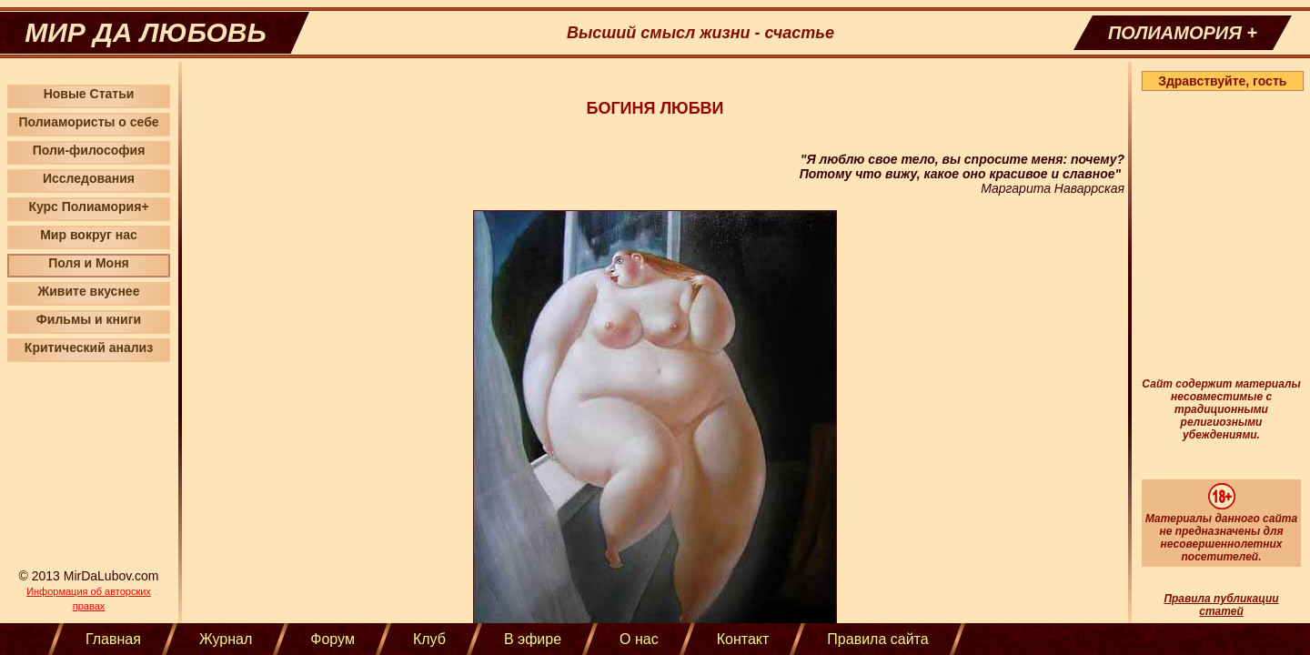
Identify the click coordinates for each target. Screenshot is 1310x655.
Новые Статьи (89, 93)
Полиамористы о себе (88, 122)
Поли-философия (89, 150)
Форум (332, 639)
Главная (113, 639)
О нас (639, 639)
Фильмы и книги (88, 319)
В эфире (532, 639)
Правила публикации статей (1221, 605)
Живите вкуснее (89, 291)
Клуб (429, 639)
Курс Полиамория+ (88, 206)
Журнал (225, 639)
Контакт (743, 639)
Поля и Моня (88, 263)
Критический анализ (89, 347)
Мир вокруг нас (88, 234)
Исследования (89, 178)
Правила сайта (877, 639)
